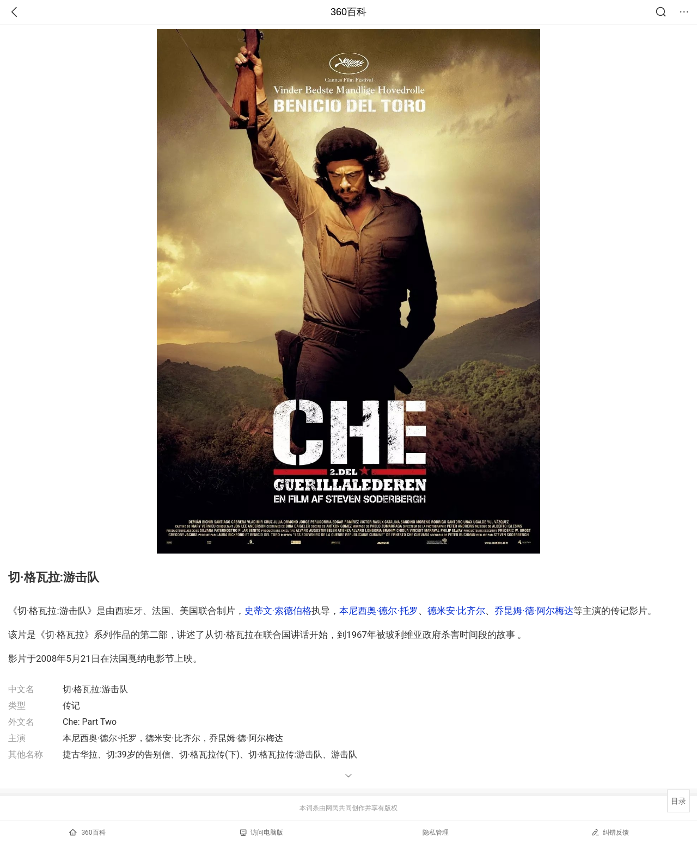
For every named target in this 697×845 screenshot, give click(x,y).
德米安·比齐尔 (456, 610)
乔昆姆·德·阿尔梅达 (533, 610)
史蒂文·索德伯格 (277, 610)
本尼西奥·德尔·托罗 (378, 610)
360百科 (348, 12)
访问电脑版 (261, 832)
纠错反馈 (610, 832)
